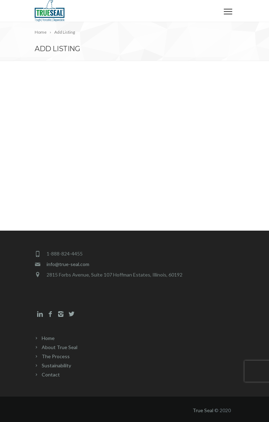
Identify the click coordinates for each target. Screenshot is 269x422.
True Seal (203, 410)
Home (48, 338)
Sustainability (56, 365)
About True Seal (59, 347)
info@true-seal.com (68, 264)
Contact (51, 374)
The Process (56, 356)
